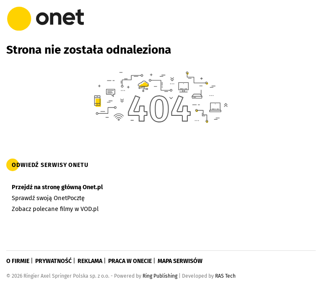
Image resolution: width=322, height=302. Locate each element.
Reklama (90, 261)
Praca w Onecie (130, 261)
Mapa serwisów (180, 261)
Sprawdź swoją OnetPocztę (48, 198)
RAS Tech (225, 276)
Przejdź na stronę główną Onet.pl (57, 187)
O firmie (17, 261)
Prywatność (53, 261)
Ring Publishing (160, 276)
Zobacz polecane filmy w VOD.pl (55, 209)
